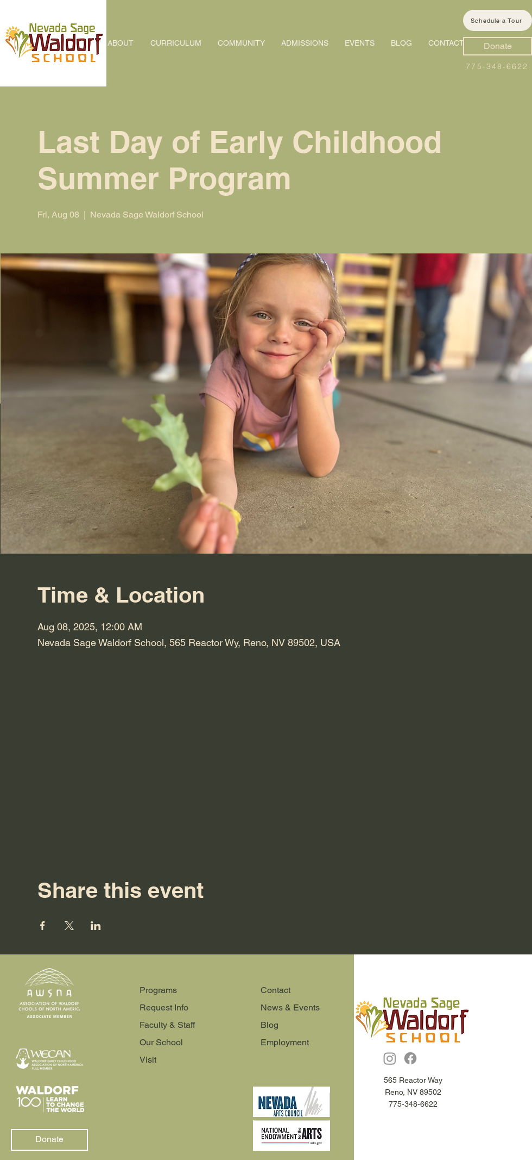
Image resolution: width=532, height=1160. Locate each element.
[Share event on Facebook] (42, 925)
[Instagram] (390, 1058)
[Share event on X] (69, 925)
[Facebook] (410, 1058)
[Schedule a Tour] (497, 20)
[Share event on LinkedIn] (96, 925)
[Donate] (497, 46)
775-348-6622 (497, 66)
